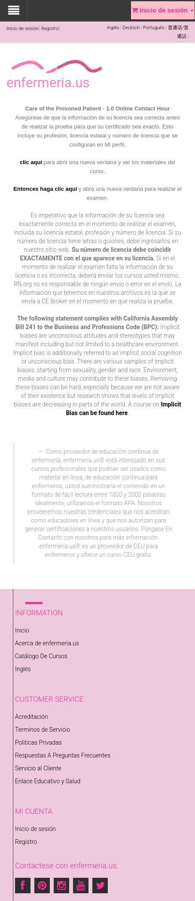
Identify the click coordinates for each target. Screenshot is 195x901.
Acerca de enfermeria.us (47, 643)
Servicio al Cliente (38, 768)
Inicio (22, 630)
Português (154, 28)
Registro (49, 28)
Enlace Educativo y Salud (47, 781)
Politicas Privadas (38, 742)
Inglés (113, 28)
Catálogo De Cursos (41, 656)
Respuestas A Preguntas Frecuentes (62, 755)
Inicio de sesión (22, 28)
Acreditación (31, 716)
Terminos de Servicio (42, 729)
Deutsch (131, 28)
